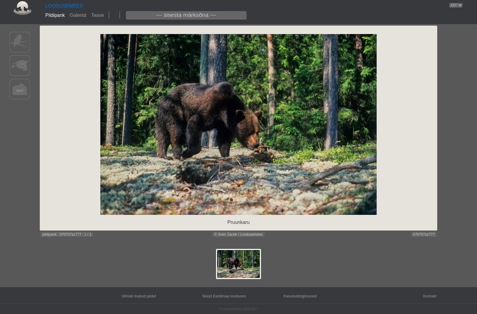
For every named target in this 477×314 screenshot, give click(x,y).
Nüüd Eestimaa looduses (224, 296)
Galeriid (78, 15)
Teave (97, 15)
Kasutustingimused (300, 296)
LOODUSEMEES (64, 5)
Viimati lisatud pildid (138, 296)
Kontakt (429, 296)
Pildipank (55, 15)
